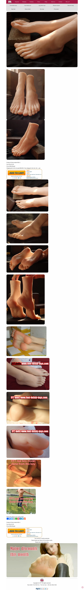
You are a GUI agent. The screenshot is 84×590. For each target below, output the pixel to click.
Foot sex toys (43, 584)
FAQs (46, 1)
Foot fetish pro (27, 5)
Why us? (68, 1)
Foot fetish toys (13, 5)
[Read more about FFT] (70, 9)
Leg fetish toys (42, 5)
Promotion (56, 9)
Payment (17, 1)
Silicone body (71, 5)
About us (53, 1)
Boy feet (13, 9)
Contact (60, 1)
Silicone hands (56, 5)
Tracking (31, 1)
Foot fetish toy (36, 584)
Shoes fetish (28, 9)
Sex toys (42, 9)
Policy (38, 1)
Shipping (24, 1)
